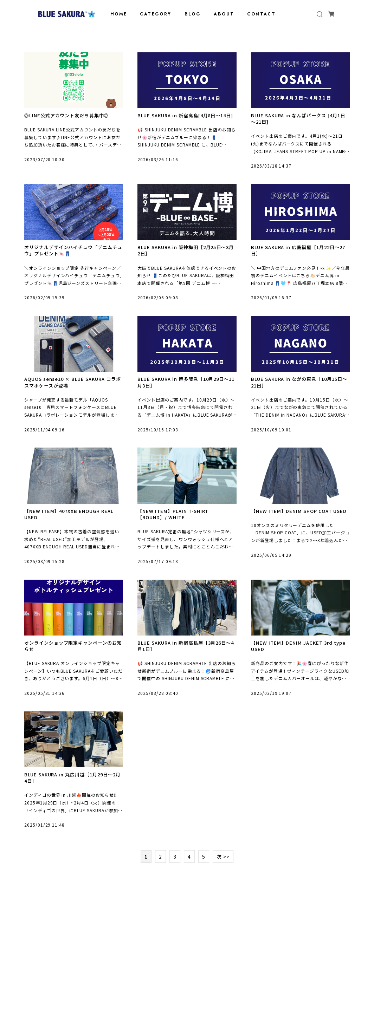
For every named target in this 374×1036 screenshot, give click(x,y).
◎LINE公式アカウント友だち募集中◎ (69, 115)
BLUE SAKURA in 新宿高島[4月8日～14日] (185, 119)
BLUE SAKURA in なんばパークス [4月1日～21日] (299, 119)
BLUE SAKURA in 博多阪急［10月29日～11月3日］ (186, 387)
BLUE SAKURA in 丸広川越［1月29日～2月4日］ (73, 788)
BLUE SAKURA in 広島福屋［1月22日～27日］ (298, 253)
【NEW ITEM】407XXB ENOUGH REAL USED (71, 521)
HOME (118, 14)
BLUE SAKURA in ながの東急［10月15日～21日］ (300, 387)
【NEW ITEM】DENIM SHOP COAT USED (293, 521)
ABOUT (224, 14)
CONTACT (261, 14)
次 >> (223, 868)
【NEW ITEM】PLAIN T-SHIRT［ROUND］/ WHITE (175, 521)
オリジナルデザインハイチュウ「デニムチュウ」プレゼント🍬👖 (71, 253)
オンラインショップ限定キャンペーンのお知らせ (71, 655)
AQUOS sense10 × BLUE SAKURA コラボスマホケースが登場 (73, 387)
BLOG (193, 14)
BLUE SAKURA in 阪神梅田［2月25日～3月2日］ (186, 253)
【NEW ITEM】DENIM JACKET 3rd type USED (294, 655)
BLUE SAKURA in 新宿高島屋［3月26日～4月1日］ (185, 655)
